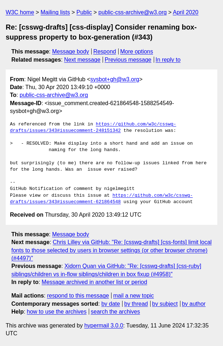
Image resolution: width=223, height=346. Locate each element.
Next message (82, 60)
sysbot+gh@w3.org (114, 79)
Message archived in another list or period (94, 282)
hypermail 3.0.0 (103, 325)
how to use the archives (57, 312)
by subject (165, 304)
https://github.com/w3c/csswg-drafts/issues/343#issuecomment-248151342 (93, 127)
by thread (136, 304)
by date (110, 304)
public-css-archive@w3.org (132, 12)
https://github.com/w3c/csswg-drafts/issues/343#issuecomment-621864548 (101, 198)
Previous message (128, 60)
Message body (70, 51)
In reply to (168, 60)
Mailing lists (55, 12)
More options (136, 51)
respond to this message (78, 296)
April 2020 (185, 12)
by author (194, 304)
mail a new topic (133, 296)
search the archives (115, 312)
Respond (104, 51)
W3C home (20, 12)
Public (84, 12)
